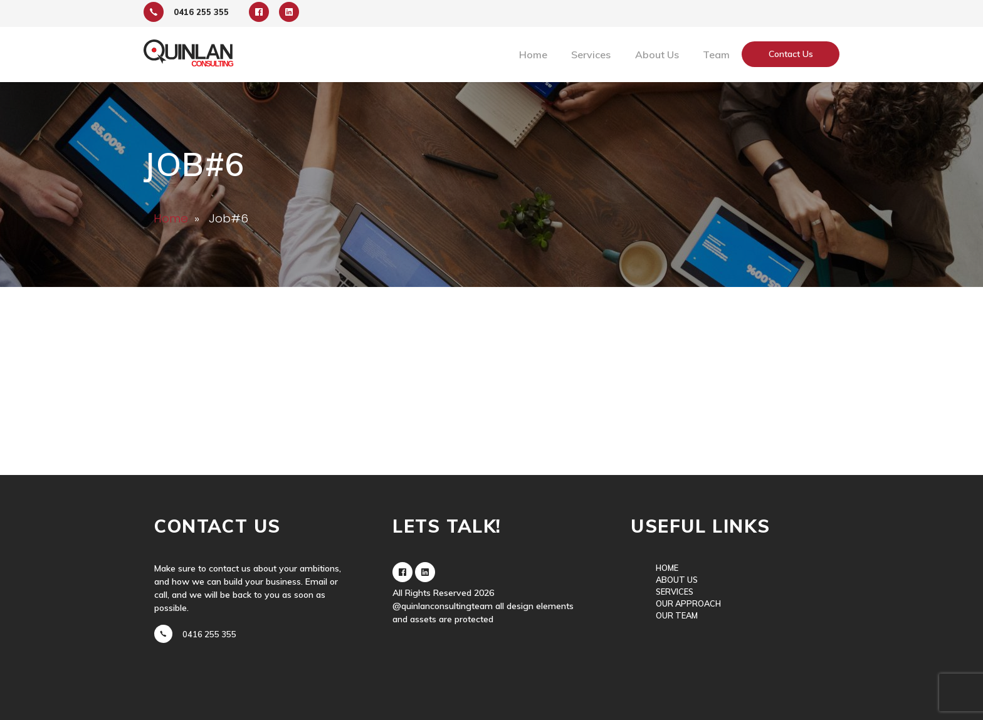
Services (591, 54)
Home (533, 54)
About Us (657, 54)
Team (716, 54)
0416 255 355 (209, 634)
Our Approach (688, 603)
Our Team (677, 615)
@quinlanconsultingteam (442, 606)
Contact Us (791, 54)
